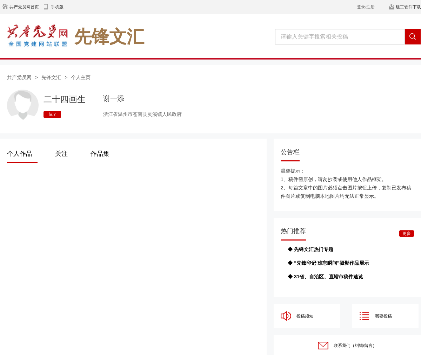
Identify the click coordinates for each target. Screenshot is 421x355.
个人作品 (19, 153)
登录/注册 (366, 7)
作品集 (100, 153)
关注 (61, 153)
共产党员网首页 (24, 7)
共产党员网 (19, 77)
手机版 (57, 7)
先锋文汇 (51, 77)
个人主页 (81, 77)
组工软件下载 (408, 7)
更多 (406, 233)
